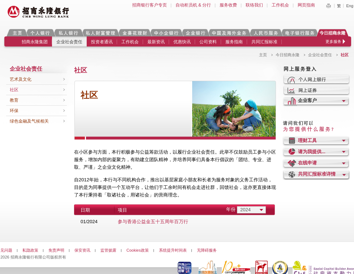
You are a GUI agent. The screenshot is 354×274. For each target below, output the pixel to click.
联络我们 (254, 5)
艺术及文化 (20, 79)
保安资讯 (82, 250)
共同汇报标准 (264, 41)
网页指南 (306, 5)
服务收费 (228, 5)
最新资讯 (156, 41)
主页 (17, 32)
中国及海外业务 (229, 32)
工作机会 (280, 5)
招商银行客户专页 (149, 5)
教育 (14, 100)
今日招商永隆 (334, 32)
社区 (14, 89)
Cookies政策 (137, 250)
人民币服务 (265, 32)
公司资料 (208, 41)
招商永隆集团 (35, 41)
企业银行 (195, 32)
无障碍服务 (207, 250)
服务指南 (234, 41)
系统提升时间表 (173, 250)
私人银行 (68, 32)
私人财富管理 (100, 32)
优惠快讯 (182, 41)
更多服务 (333, 41)
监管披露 (108, 250)
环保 (14, 110)
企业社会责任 (69, 41)
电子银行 (299, 32)
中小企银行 (166, 32)
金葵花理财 (134, 32)
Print (328, 5)
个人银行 (40, 32)
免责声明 (56, 250)
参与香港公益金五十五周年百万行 (153, 221)
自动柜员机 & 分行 (193, 5)
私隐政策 (30, 250)
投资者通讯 (102, 41)
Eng (349, 6)
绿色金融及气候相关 (29, 121)
